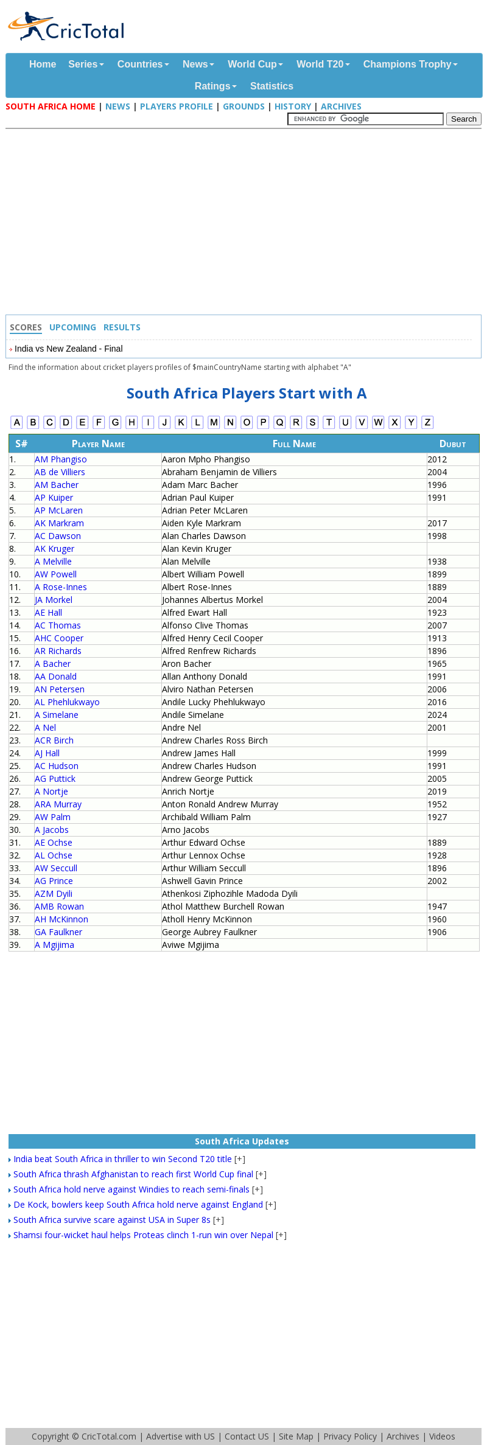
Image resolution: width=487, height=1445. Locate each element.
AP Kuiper (54, 497)
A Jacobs (52, 829)
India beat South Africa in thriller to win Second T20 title (122, 1159)
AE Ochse (53, 842)
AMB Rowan (59, 906)
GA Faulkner (58, 932)
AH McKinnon (61, 919)
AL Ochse (53, 855)
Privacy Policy (350, 1436)
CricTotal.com (109, 1436)
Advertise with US (180, 1436)
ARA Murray (58, 804)
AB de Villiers (60, 472)
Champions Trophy (407, 64)
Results (122, 327)
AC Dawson (58, 535)
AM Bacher (57, 484)
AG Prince (54, 880)
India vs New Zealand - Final (68, 348)
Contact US (247, 1436)
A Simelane (57, 714)
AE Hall (48, 612)
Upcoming (72, 327)
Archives (341, 106)
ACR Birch (54, 740)
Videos (442, 1436)
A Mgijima (54, 944)
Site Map (296, 1436)
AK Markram (59, 523)
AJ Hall (47, 753)
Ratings (213, 86)
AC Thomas (58, 625)
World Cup (252, 64)
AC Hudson (57, 765)
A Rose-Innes (61, 587)
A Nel (45, 727)
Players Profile (176, 106)
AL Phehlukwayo (67, 702)
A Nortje (51, 791)
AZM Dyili (53, 893)
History (293, 106)
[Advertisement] (246, 223)
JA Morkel (53, 599)
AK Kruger (54, 548)
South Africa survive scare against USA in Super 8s (112, 1219)
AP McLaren (59, 510)
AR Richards (58, 650)
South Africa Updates (242, 1141)
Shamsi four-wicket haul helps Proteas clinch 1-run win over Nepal (143, 1235)
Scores (26, 327)
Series (82, 64)
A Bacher (53, 663)
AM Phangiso (61, 459)
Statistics (271, 86)
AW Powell (56, 574)
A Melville (53, 561)
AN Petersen (60, 689)
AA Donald (56, 676)
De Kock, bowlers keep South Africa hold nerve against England (138, 1204)
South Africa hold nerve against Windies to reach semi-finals (131, 1189)
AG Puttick (55, 778)
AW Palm (53, 817)
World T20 (319, 64)
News (195, 64)
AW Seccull (56, 868)
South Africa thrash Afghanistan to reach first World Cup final (133, 1174)
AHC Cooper (59, 638)
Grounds (244, 106)
